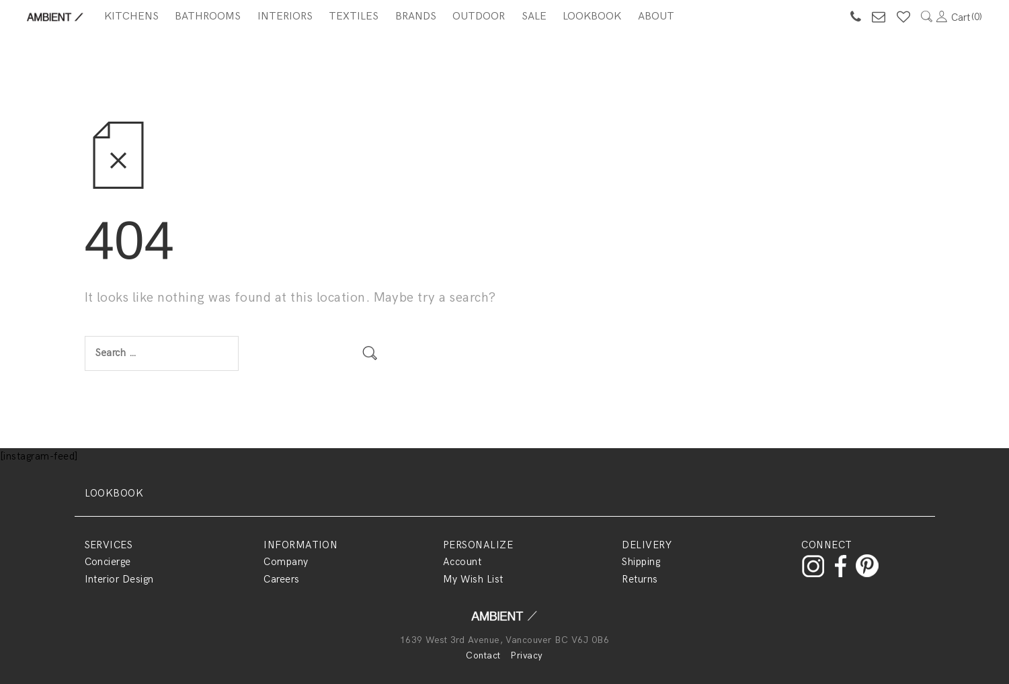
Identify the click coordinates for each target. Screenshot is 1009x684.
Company (286, 562)
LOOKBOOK (114, 493)
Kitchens (131, 16)
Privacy (526, 655)
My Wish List (473, 579)
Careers (281, 579)
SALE (534, 16)
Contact (483, 655)
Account (462, 562)
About (656, 16)
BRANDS (415, 16)
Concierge (108, 562)
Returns (639, 579)
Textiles (353, 16)
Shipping (641, 562)
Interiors (285, 16)
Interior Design (119, 579)
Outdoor (478, 16)
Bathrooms (208, 16)
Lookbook (592, 16)
